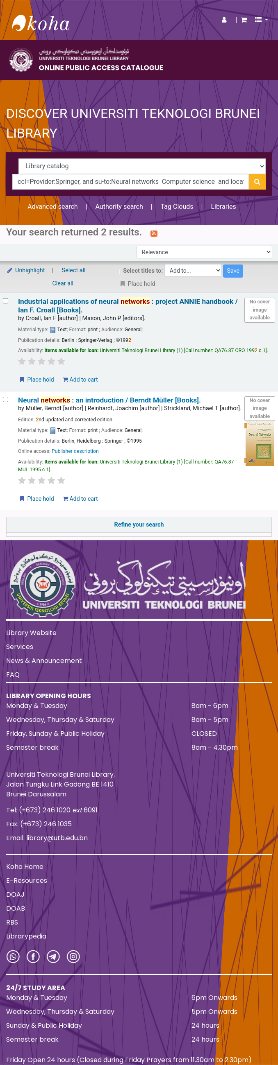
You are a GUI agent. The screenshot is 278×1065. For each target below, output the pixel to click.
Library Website (31, 633)
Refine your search (139, 524)
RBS (12, 922)
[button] (243, 20)
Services (19, 646)
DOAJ (15, 894)
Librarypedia (26, 936)
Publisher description (75, 451)
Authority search (119, 206)
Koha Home (24, 866)
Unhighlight (25, 270)
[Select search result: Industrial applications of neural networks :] (5, 300)
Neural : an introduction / (109, 400)
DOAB (15, 908)
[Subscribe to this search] (154, 233)
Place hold (36, 379)
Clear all (63, 283)
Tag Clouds (177, 206)
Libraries (223, 206)
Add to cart (80, 379)
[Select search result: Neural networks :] (5, 399)
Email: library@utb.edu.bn (47, 838)
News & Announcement (44, 660)
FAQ (13, 674)
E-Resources (26, 880)
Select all (74, 270)
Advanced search (52, 206)
